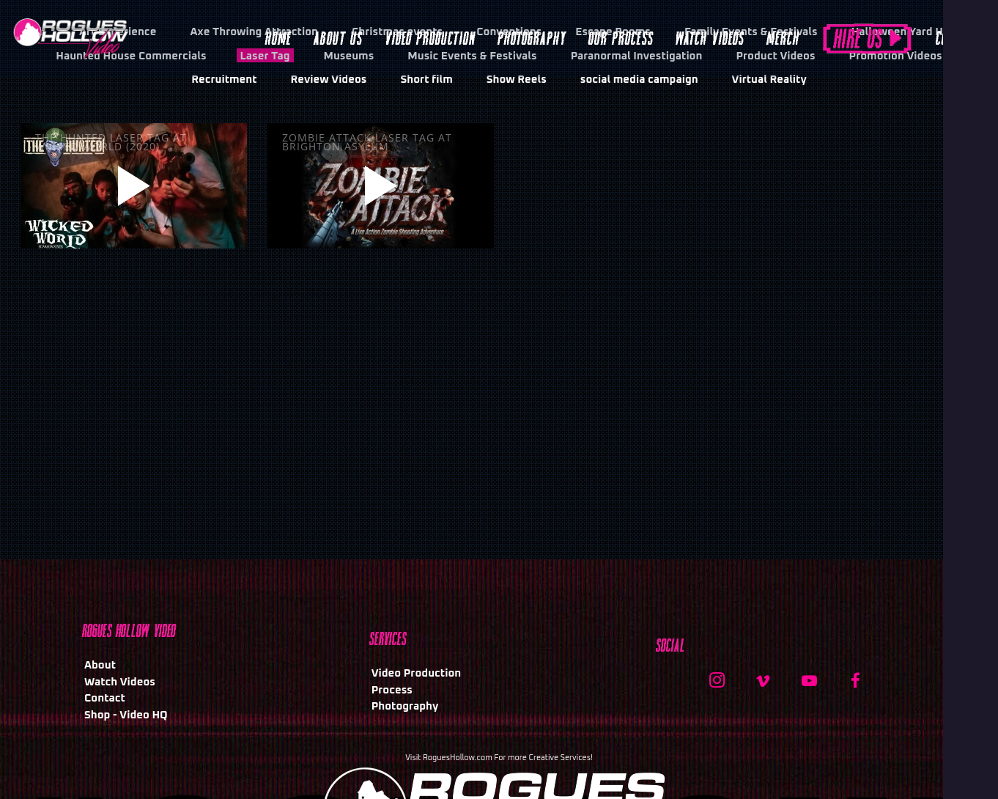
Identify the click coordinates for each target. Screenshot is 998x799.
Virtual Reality (769, 79)
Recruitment (223, 79)
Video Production (417, 673)
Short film (426, 79)
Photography (405, 706)
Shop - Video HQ (126, 715)
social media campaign (639, 79)
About (100, 665)
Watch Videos (119, 682)
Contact (104, 698)
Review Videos (329, 79)
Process (392, 690)
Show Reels (517, 79)
